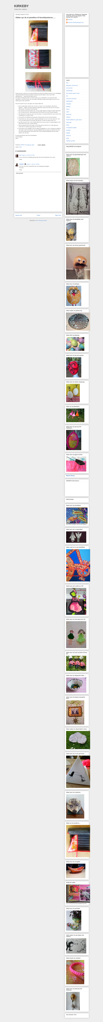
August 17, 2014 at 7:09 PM (32, 164)
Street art (68, 135)
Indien (67, 111)
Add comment (19, 173)
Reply (20, 159)
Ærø (67, 82)
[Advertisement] (77, 52)
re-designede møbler (71, 127)
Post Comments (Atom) (41, 220)
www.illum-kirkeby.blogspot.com (76, 22)
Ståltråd (68, 133)
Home (38, 215)
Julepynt (68, 117)
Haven (67, 109)
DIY (67, 96)
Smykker (68, 130)
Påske (67, 125)
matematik (68, 122)
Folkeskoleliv (69, 101)
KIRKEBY (21, 6)
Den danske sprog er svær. (73, 93)
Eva (20, 155)
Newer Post (18, 215)
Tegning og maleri (70, 140)
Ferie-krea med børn (71, 98)
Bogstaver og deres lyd (72, 85)
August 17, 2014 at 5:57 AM (28, 155)
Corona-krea (69, 88)
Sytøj (20, 147)
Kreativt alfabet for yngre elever (74, 119)
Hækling (68, 106)
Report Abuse (70, 475)
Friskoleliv (68, 104)
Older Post (58, 215)
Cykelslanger (69, 90)
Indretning (68, 114)
